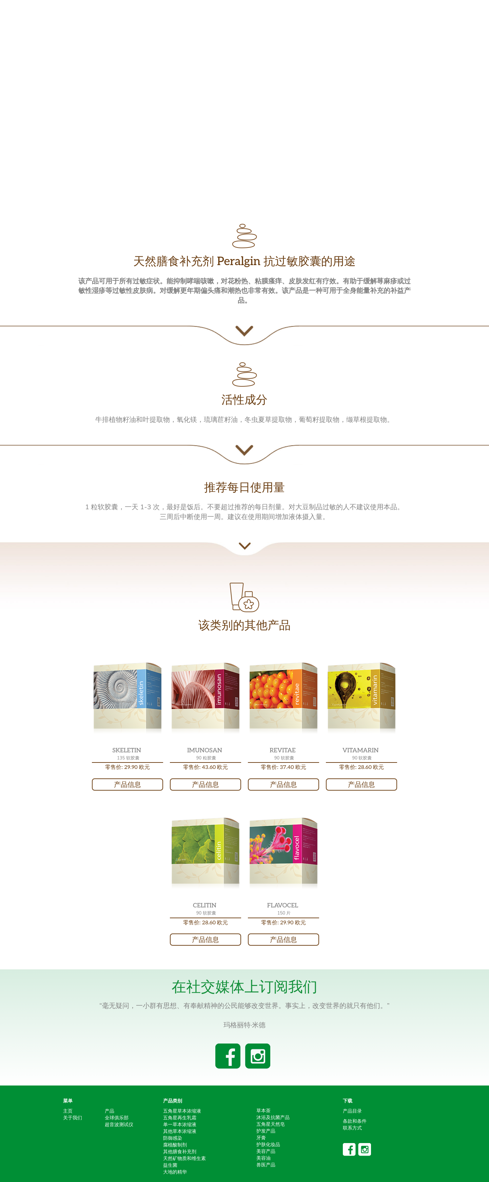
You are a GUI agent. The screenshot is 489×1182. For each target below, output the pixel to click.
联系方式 (352, 1128)
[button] (127, 698)
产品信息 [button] (127, 784)
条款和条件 (355, 1121)
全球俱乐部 (117, 1117)
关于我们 (72, 1117)
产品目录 (352, 1111)
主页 (68, 1111)
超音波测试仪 (119, 1124)
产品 (109, 1111)
